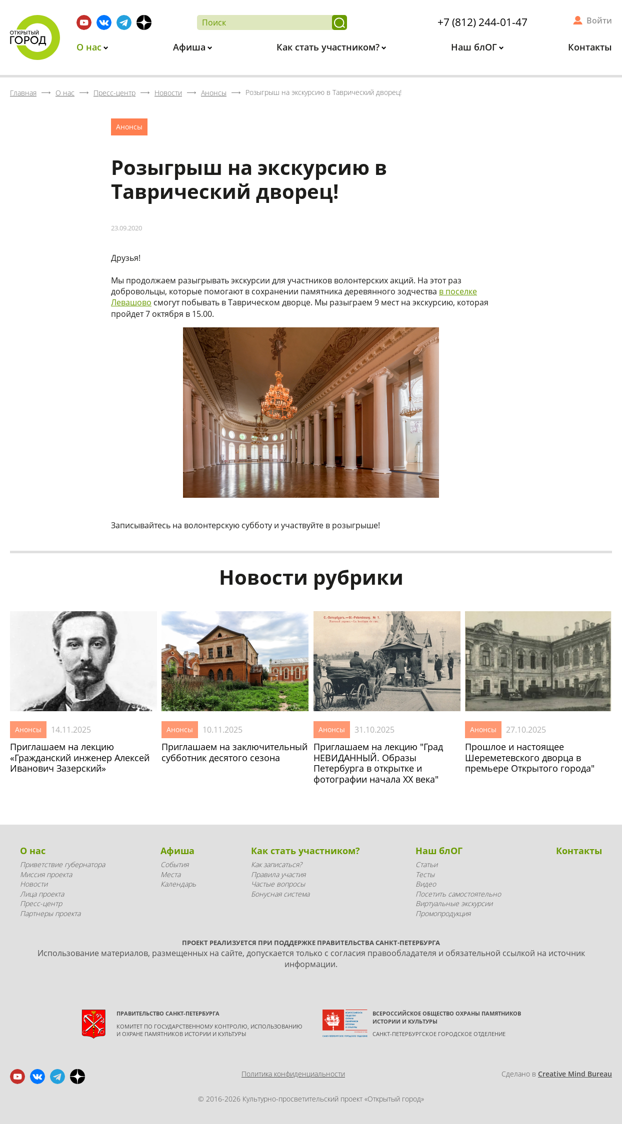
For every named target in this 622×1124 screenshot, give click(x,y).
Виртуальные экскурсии (454, 903)
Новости (34, 884)
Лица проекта (42, 894)
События (174, 864)
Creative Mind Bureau (575, 1074)
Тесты (425, 874)
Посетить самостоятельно (458, 894)
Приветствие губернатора (62, 864)
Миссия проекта (46, 874)
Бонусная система (280, 894)
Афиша (190, 47)
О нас (90, 47)
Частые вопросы (278, 884)
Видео (426, 884)
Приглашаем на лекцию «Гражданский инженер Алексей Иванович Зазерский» (80, 758)
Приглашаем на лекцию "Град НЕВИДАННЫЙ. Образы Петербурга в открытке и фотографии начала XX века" (378, 763)
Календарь (178, 884)
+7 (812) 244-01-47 (483, 22)
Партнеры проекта (50, 913)
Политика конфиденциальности (293, 1074)
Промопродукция (443, 913)
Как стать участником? (329, 47)
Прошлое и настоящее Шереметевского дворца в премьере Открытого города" (529, 758)
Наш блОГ (475, 47)
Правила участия (278, 874)
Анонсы (129, 126)
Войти (599, 20)
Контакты (590, 47)
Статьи (427, 864)
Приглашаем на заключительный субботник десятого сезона (235, 752)
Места (170, 874)
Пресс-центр (41, 903)
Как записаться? (276, 864)
